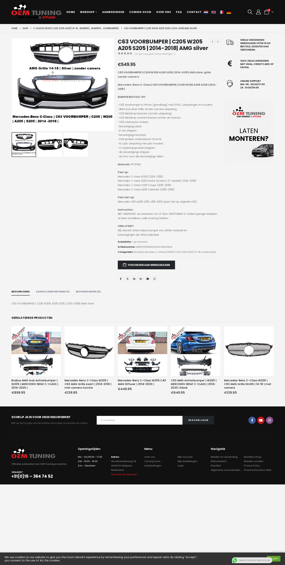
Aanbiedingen (113, 12)
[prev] (212, 41)
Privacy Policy (252, 465)
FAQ (179, 12)
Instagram (269, 420)
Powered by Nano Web (257, 470)
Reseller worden (253, 461)
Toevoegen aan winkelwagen (149, 265)
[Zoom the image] (249, 130)
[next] (217, 41)
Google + (141, 279)
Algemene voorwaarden (225, 470)
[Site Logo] (36, 10)
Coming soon (140, 12)
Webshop (87, 12)
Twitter (127, 279)
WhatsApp (154, 279)
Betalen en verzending (224, 457)
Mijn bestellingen (187, 461)
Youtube (260, 420)
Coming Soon (152, 461)
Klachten (216, 465)
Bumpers (139, 251)
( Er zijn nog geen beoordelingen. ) (154, 54)
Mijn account (185, 457)
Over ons (163, 12)
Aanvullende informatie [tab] (52, 291)
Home (71, 12)
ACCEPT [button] (273, 558)
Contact (194, 12)
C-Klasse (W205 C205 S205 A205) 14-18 (178, 251)
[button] (250, 12)
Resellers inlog (252, 457)
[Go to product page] (36, 351)
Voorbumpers (208, 251)
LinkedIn (134, 279)
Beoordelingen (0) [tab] (88, 291)
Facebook (121, 279)
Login (181, 465)
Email (148, 279)
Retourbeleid (218, 461)
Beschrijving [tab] (20, 291)
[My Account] (258, 12)
